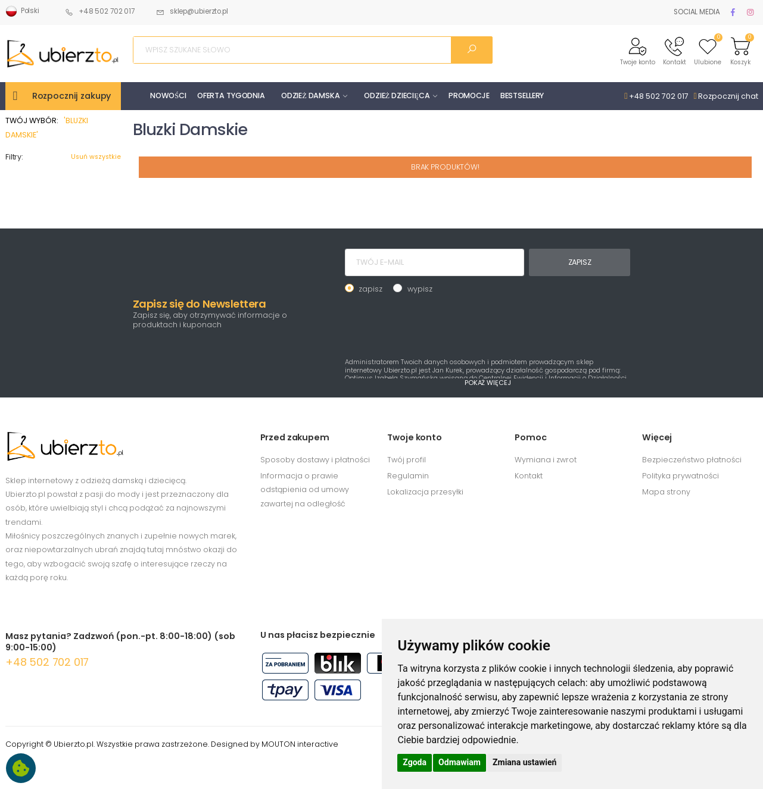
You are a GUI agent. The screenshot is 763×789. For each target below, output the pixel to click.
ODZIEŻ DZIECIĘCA (396, 95)
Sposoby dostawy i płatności (315, 460)
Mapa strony (666, 492)
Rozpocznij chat (726, 96)
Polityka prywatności (680, 476)
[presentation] (435, 324)
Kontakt (529, 476)
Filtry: (14, 157)
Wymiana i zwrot (546, 460)
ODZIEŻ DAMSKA (310, 95)
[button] (637, 50)
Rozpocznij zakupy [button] (71, 96)
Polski (22, 11)
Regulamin (408, 476)
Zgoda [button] (414, 762)
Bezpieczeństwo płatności (692, 460)
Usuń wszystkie (96, 156)
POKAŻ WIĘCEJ (488, 382)
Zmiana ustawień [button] (524, 762)
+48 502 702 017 (100, 11)
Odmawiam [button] (459, 762)
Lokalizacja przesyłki (425, 492)
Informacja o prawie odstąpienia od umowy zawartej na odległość (304, 490)
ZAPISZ (579, 262)
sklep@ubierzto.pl (192, 11)
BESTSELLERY (522, 95)
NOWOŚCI (168, 95)
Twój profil (406, 460)
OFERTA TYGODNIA (231, 95)
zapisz (370, 289)
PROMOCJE (469, 95)
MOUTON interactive (299, 744)
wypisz (419, 289)
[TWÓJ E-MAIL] (434, 262)
